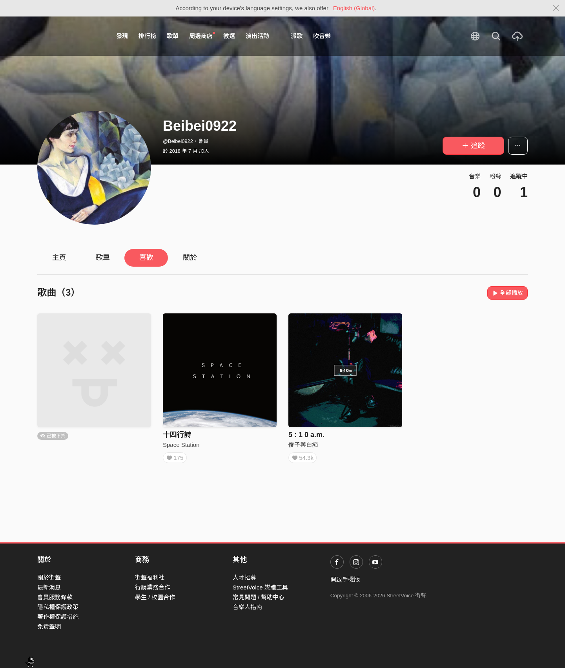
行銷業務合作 (152, 587)
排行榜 (147, 36)
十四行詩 (177, 435)
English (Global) (354, 8)
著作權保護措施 (57, 616)
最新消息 (49, 587)
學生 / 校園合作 (155, 597)
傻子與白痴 (303, 444)
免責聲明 (49, 626)
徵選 (229, 36)
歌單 (173, 36)
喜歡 (146, 258)
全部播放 (507, 292)
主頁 (59, 258)
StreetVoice (69, 36)
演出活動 (257, 36)
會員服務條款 (55, 597)
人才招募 (244, 577)
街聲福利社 (149, 577)
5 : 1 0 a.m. (306, 435)
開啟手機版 (345, 579)
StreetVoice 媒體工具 (260, 587)
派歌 (297, 36)
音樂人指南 (247, 607)
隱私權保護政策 (57, 607)
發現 (122, 36)
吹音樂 (322, 36)
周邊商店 (202, 36)
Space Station (181, 444)
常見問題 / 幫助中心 (259, 597)
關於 (190, 258)
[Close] (556, 8)
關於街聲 (49, 577)
